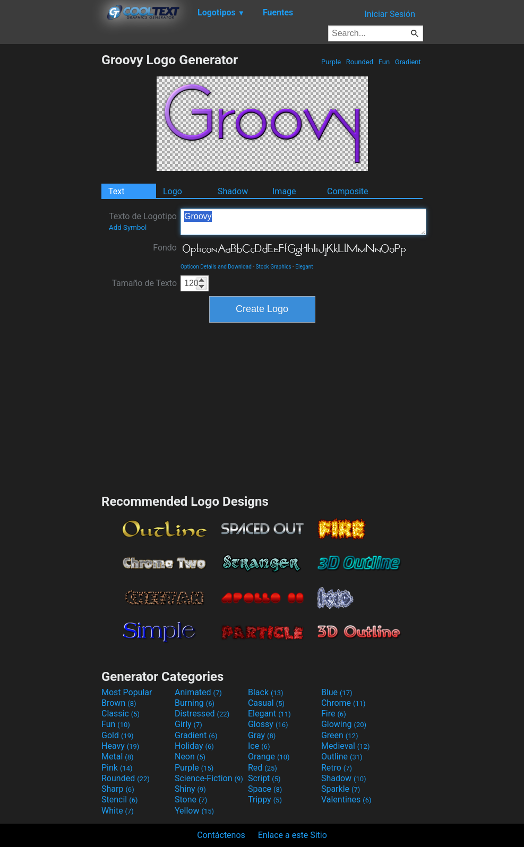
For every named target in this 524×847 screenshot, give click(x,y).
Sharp (117, 789)
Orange (269, 756)
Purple (331, 62)
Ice (259, 746)
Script (264, 778)
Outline (342, 756)
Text (116, 191)
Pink (117, 768)
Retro (336, 768)
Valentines (346, 799)
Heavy (120, 746)
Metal (117, 756)
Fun (384, 62)
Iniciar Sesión (389, 14)
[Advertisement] (50, 211)
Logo (172, 191)
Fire (333, 713)
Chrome (343, 703)
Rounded (360, 62)
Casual (266, 703)
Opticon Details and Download (216, 267)
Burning (194, 703)
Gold (117, 735)
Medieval (345, 746)
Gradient (408, 62)
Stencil (119, 799)
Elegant (304, 267)
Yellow (194, 811)
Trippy (265, 799)
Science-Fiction (209, 778)
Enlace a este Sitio (292, 835)
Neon (190, 756)
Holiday (194, 746)
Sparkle (340, 789)
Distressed (202, 713)
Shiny (190, 789)
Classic (120, 713)
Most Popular (126, 692)
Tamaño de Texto (144, 283)
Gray (262, 735)
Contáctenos (221, 835)
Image (284, 191)
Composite (347, 191)
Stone (191, 799)
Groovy (303, 222)
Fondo (165, 248)
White (117, 811)
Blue (337, 692)
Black (266, 692)
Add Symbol (128, 227)
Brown (118, 703)
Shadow (233, 191)
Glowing (343, 724)
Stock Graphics (273, 267)
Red (262, 768)
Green (339, 735)
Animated (198, 692)
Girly (188, 724)
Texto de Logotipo (143, 221)
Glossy (268, 724)
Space (265, 789)
